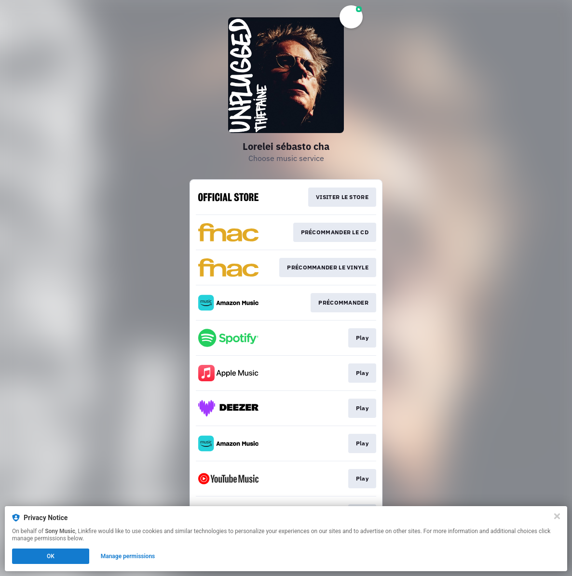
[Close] (557, 516)
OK (50, 556)
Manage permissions (128, 556)
